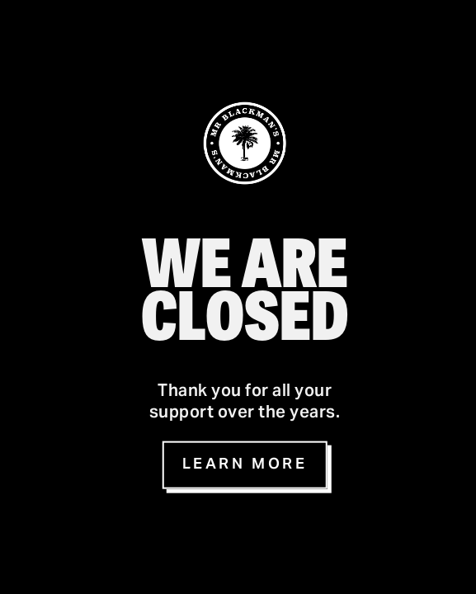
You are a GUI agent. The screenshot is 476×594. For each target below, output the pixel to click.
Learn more (245, 465)
